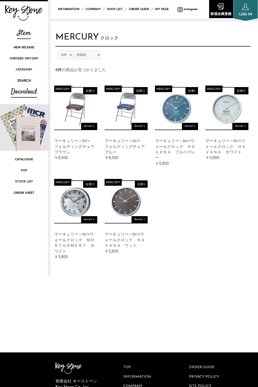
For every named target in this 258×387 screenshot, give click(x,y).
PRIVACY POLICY (205, 300)
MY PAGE (165, 9)
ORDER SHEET (24, 193)
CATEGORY (24, 69)
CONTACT (199, 325)
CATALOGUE (24, 159)
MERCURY (78, 37)
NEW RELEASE (24, 47)
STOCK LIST (24, 181)
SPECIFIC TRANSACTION (212, 317)
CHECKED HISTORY (24, 58)
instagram (67, 320)
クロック (111, 38)
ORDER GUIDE (139, 9)
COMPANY (93, 9)
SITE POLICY (201, 308)
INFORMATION (68, 9)
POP (24, 170)
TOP (127, 291)
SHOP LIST (115, 9)
